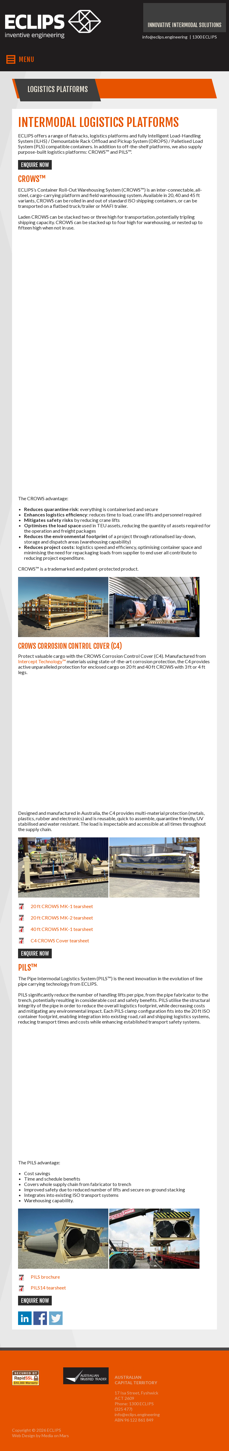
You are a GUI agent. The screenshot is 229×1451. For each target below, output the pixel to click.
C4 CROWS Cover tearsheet (60, 940)
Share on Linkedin (25, 1318)
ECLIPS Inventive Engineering (53, 29)
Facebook (203, 14)
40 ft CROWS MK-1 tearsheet (62, 929)
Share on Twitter (56, 1318)
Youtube (177, 14)
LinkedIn (215, 14)
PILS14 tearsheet (48, 1287)
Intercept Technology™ (42, 661)
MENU (26, 59)
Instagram (190, 14)
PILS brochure (45, 1277)
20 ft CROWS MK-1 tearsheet (62, 906)
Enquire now (35, 165)
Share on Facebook (40, 1318)
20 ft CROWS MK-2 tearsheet (62, 917)
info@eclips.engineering (164, 36)
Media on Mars (55, 1435)
